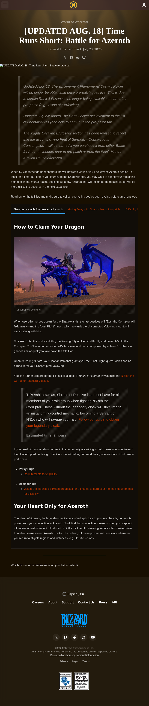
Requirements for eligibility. (41, 473)
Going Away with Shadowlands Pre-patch (94, 209)
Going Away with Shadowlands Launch (38, 209)
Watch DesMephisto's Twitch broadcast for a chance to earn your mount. (69, 488)
